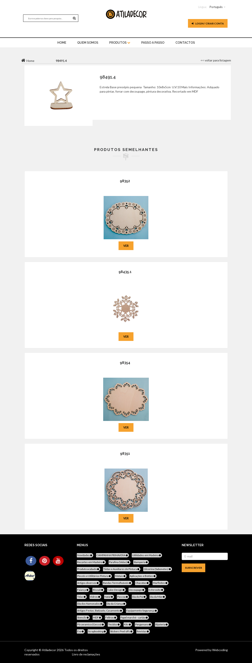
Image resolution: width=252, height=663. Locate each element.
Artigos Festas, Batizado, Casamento (100, 610)
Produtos (119, 42)
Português (216, 7)
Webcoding (220, 650)
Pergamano (143, 624)
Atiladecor (49, 650)
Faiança (83, 589)
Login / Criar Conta (208, 23)
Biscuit (98, 589)
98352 (125, 181)
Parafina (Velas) (119, 562)
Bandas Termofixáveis (117, 582)
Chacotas (142, 582)
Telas (81, 596)
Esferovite (156, 589)
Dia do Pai (139, 596)
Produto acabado (88, 569)
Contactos (185, 42)
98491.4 (108, 77)
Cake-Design (116, 589)
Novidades (85, 555)
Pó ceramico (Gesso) (90, 624)
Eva (80, 631)
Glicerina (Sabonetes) (158, 569)
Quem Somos (87, 42)
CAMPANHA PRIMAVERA (112, 555)
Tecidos (114, 624)
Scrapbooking (97, 631)
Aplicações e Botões (143, 576)
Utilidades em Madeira (147, 555)
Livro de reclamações (86, 654)
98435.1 (125, 272)
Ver (126, 245)
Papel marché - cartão (134, 617)
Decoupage (137, 589)
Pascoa (122, 596)
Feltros (111, 617)
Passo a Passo (152, 42)
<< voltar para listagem (216, 60)
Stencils (83, 617)
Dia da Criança (116, 603)
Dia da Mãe (157, 596)
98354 (125, 363)
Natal (109, 596)
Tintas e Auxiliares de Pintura (121, 569)
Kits (128, 624)
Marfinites (160, 582)
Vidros (95, 596)
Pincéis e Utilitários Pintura (94, 576)
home (61, 42)
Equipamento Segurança (141, 610)
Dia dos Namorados (90, 603)
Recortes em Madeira (91, 562)
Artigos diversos (88, 582)
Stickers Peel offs (121, 631)
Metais (120, 576)
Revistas (143, 631)
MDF (97, 617)
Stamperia (141, 562)
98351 (125, 453)
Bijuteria (161, 624)
